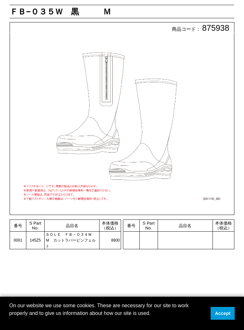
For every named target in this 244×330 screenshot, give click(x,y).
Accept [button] (223, 313)
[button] (10, 322)
